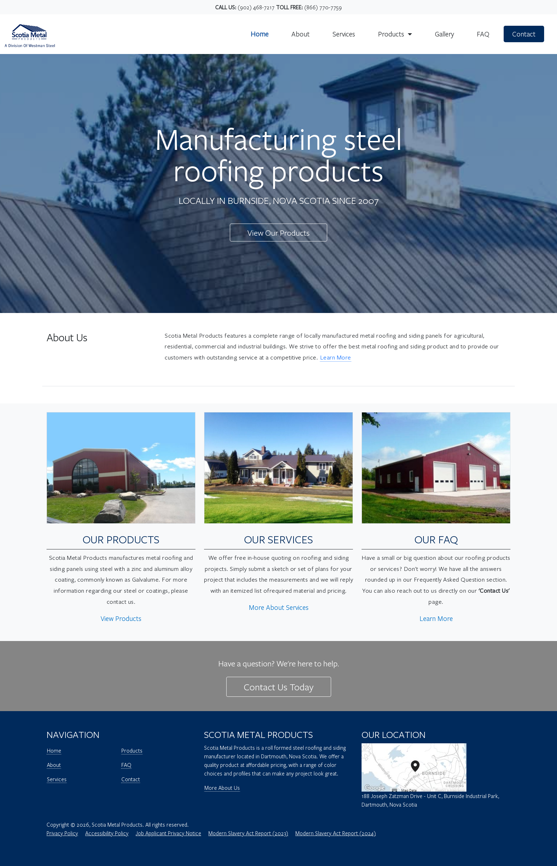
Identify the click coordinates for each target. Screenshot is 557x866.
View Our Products (278, 232)
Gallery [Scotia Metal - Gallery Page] (444, 33)
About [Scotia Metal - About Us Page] (300, 33)
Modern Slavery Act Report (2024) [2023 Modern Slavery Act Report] (335, 833)
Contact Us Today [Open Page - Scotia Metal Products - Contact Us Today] (279, 686)
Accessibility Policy (107, 833)
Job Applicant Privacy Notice (168, 833)
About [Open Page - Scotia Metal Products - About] (54, 764)
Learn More (335, 357)
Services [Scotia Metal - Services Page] (344, 33)
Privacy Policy (62, 833)
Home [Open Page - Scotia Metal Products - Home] (54, 750)
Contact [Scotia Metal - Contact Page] (524, 33)
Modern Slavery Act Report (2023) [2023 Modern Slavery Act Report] (248, 833)
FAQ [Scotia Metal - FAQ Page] (483, 33)
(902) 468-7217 (256, 7)
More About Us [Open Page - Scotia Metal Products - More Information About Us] (222, 787)
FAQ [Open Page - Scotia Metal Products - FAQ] (126, 764)
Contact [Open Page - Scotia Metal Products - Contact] (130, 779)
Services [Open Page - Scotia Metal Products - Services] (57, 779)
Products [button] (392, 33)
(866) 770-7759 (323, 7)
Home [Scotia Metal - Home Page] (259, 33)
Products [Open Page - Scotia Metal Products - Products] (131, 750)
